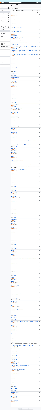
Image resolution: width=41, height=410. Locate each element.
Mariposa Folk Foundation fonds (5, 15)
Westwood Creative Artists (5, 42)
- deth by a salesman (14, 188)
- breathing (12, 156)
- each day (12, 227)
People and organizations (4, 46)
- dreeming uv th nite (14, 219)
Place (1, 48)
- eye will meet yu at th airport (15, 289)
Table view (22, 10)
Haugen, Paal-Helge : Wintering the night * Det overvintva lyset (22, 345)
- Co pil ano (12, 173)
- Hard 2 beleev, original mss (15, 392)
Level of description (3, 55)
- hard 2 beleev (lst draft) (14, 388)
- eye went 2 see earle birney (15, 285)
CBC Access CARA (17, 160)
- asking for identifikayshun (15, 112)
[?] (11, 29)
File (5, 57)
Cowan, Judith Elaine (5, 33)
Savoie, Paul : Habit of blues (17, 309)
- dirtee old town (13, 196)
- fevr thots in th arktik (14, 301)
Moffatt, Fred (5, 34)
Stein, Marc (5, 44)
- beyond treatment (13, 148)
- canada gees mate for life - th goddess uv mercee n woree (19, 169)
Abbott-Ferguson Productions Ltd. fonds (5, 13)
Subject (2, 50)
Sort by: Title (33, 10)
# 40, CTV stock (13, 58)
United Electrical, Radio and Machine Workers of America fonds (5, 20)
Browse (5, 2)
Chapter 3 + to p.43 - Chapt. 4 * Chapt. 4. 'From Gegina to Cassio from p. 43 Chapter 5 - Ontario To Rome (25, 46)
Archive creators (3, 29)
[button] (36, 2)
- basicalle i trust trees (14, 132)
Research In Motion (5, 43)
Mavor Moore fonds (5, 25)
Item (5, 59)
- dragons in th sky (13, 215)
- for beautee (13, 325)
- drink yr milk (13, 223)
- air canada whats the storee (15, 77)
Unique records (5, 7)
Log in (39, 2)
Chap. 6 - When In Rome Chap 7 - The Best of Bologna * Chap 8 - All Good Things (25, 54)
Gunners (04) (15, 357)
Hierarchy (16, 10)
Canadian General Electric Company (5, 36)
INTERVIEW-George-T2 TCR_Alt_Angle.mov (17, 37)
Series (5, 60)
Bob (13, 361)
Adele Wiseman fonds (15, 323)
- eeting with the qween (14, 246)
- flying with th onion (14, 313)
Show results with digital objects (36, 12)
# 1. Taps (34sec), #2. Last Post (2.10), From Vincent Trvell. (19, 42)
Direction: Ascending (38, 10)
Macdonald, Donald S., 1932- (5, 32)
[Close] (40, 1)
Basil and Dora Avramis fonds (16, 125)
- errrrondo (12, 250)
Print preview (12, 10)
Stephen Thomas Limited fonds (5, 22)
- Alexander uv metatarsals (14, 89)
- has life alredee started (14, 396)
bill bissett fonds (5, 21)
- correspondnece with (14, 184)
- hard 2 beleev (13, 384)
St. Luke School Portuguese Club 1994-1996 (23, 258)
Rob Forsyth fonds (15, 48)
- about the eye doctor (14, 73)
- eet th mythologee (13, 242)
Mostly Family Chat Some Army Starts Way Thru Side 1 (20, 365)
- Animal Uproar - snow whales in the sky (16, 108)
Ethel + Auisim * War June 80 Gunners (18, 369)
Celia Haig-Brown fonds (15, 39)
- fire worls (12, 305)
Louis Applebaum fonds (5, 27)
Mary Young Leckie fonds (15, 52)
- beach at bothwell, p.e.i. (14, 136)
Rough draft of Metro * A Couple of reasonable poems (21, 144)
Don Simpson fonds (5, 24)
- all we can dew (13, 100)
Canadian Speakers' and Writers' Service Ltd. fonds (5, 17)
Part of (2, 10)
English (5, 8)
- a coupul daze (13, 69)
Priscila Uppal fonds (15, 165)
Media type (2, 65)
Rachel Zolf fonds (15, 23)
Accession (5, 62)
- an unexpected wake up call (15, 104)
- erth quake (12, 254)
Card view (19, 10)
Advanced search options (14, 8)
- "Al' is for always (13, 81)
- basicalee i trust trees (14, 128)
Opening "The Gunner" (16, 373)
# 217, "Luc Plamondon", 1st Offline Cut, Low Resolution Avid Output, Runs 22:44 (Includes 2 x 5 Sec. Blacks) (25, 50)
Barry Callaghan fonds (5, 26)
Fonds (5, 61)
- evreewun (12, 273)
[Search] (15, 2)
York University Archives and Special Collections (5, 40)
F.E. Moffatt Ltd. (5, 39)
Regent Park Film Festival (5, 37)
